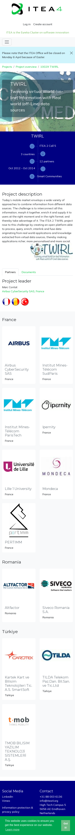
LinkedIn (7, 796)
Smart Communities (49, 176)
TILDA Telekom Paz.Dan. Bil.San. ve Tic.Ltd (56, 681)
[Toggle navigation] (7, 42)
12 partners (46, 161)
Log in (27, 24)
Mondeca (50, 489)
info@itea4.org (49, 800)
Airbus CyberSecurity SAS (18, 291)
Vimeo (6, 800)
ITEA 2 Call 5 (47, 145)
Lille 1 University (18, 489)
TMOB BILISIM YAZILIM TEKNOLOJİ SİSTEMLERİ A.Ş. (17, 751)
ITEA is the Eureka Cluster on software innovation (37, 32)
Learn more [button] (12, 829)
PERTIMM (13, 542)
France (40, 291)
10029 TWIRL (49, 66)
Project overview (26, 66)
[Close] (71, 53)
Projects (7, 66)
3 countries (28, 154)
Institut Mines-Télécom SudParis (54, 369)
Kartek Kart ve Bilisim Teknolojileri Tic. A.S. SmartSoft (18, 683)
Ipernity (49, 427)
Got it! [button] (66, 825)
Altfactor (12, 608)
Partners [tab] (10, 272)
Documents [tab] (29, 272)
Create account (42, 24)
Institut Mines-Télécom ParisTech (17, 431)
